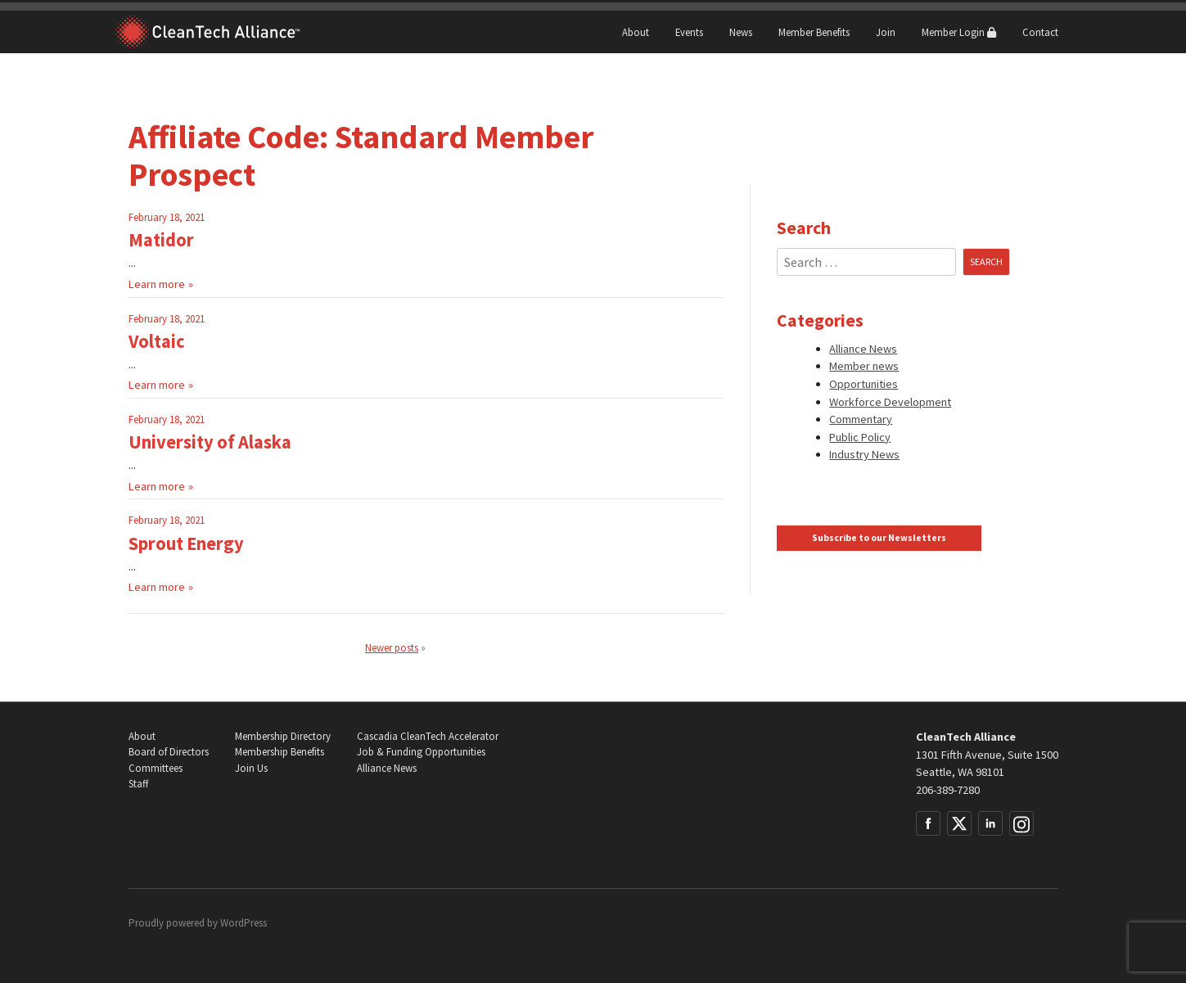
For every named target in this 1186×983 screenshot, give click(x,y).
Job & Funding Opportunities (421, 752)
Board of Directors (169, 752)
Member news (864, 365)
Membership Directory (283, 736)
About (635, 31)
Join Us (251, 768)
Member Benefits (814, 31)
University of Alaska (210, 442)
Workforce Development (890, 402)
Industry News (864, 454)
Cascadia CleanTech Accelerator (427, 736)
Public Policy (860, 437)
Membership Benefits (279, 752)
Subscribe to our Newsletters (879, 537)
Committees (156, 768)
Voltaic (157, 341)
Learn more (157, 284)
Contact (1040, 31)
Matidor (161, 239)
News (740, 31)
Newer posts (391, 647)
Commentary (860, 419)
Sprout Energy (186, 543)
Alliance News (863, 348)
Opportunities (863, 384)
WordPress (243, 923)
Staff (138, 784)
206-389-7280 (948, 789)
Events (689, 31)
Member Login (959, 31)
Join (885, 31)
